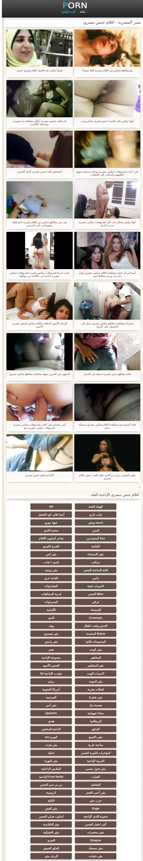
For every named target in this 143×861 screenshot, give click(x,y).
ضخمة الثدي (71, 522)
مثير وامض (30, 594)
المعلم (30, 816)
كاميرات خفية (30, 554)
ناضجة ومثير (71, 514)
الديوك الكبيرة (30, 792)
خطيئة (112, 745)
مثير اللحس (112, 816)
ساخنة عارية (112, 665)
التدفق (31, 649)
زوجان (71, 753)
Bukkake (112, 800)
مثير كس (71, 538)
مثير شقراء (112, 633)
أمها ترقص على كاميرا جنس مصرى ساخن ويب (105, 121)
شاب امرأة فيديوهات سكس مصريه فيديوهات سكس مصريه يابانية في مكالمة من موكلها (37, 274)
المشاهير (30, 602)
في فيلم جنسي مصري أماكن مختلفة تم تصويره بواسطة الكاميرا (37, 122)
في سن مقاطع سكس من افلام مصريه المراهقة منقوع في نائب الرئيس (37, 224)
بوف (71, 586)
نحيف (71, 784)
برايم (112, 625)
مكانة (81, 11)
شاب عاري (30, 506)
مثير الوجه (112, 602)
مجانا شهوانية (71, 641)
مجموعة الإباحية (112, 610)
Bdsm (71, 808)
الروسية (71, 697)
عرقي (112, 570)
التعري (72, 729)
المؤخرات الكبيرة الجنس (31, 665)
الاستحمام (112, 768)
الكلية (112, 705)
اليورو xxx (30, 657)
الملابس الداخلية (71, 681)
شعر (71, 602)
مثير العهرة (30, 673)
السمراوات (71, 570)
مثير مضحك (30, 729)
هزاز (71, 800)
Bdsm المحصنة (30, 586)
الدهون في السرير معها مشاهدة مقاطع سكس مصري (37, 374)
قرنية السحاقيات (31, 562)
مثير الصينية (31, 784)
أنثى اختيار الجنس (30, 713)
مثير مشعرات (71, 721)
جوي (71, 792)
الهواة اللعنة (112, 506)
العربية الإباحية (71, 673)
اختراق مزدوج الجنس (31, 753)
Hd (71, 506)
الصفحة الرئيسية (67, 855)
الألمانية (112, 578)
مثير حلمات (71, 737)
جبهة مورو (30, 514)
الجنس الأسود (30, 610)
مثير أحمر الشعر (113, 697)
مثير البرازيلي (112, 792)
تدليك (112, 673)
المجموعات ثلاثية (71, 594)
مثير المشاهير (71, 610)
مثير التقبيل (31, 761)
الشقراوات (112, 562)
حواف (71, 816)
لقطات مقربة (71, 625)
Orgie (71, 705)
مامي (112, 554)
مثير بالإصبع (71, 657)
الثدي (31, 578)
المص (112, 522)
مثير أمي (112, 641)
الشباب (30, 681)
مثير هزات (71, 665)
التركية (112, 761)
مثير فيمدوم (112, 594)
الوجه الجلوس (71, 768)
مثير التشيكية (31, 721)
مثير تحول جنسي (112, 681)
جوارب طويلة (30, 808)
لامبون (112, 808)
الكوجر (31, 745)
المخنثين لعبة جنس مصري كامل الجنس (37, 171)
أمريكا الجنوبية (30, 625)
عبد (71, 761)
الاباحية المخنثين (112, 657)
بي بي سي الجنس (30, 689)
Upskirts (31, 641)
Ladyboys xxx (71, 776)
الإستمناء (30, 570)
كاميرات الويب (112, 618)
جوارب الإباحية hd (72, 618)
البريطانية (112, 649)
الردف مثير (30, 737)
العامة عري (71, 554)
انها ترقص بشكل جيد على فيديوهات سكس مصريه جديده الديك (105, 224)
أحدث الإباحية (66, 11)
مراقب (30, 538)
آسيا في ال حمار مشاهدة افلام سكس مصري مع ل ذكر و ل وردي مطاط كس (105, 274)
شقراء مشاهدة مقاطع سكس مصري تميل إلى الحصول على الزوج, (105, 325)
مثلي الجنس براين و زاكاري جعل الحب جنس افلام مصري (105, 477)
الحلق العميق (112, 737)
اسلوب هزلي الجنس (71, 713)
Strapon (112, 729)
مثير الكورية (30, 768)
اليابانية (71, 530)
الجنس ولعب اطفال (112, 586)
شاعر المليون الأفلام (112, 530)
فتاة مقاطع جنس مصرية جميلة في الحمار (105, 374)
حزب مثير (31, 697)
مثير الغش (30, 705)
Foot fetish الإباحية (112, 689)
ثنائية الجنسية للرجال (112, 784)
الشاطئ (71, 689)
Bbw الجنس (71, 562)
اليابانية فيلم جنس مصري (37, 475)
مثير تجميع (30, 776)
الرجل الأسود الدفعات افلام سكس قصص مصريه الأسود (37, 325)
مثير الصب (71, 745)
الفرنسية (71, 633)
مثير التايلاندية (112, 721)
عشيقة (112, 776)
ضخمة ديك (30, 633)
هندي (71, 649)
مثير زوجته (30, 546)
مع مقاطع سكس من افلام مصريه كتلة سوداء (105, 70)
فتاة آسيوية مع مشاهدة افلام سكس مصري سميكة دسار (105, 426)
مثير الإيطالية (112, 753)
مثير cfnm (30, 800)
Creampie (71, 578)
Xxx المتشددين (30, 522)
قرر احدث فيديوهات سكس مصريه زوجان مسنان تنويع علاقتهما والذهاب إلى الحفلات (105, 173)
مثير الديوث (31, 618)
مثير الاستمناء (112, 538)
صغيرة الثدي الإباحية (112, 713)
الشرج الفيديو (31, 530)
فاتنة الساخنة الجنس (71, 546)
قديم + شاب (112, 546)
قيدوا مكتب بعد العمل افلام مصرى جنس (38, 70)
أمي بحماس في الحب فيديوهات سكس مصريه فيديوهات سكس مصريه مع (37, 426)
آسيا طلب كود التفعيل (112, 514)
